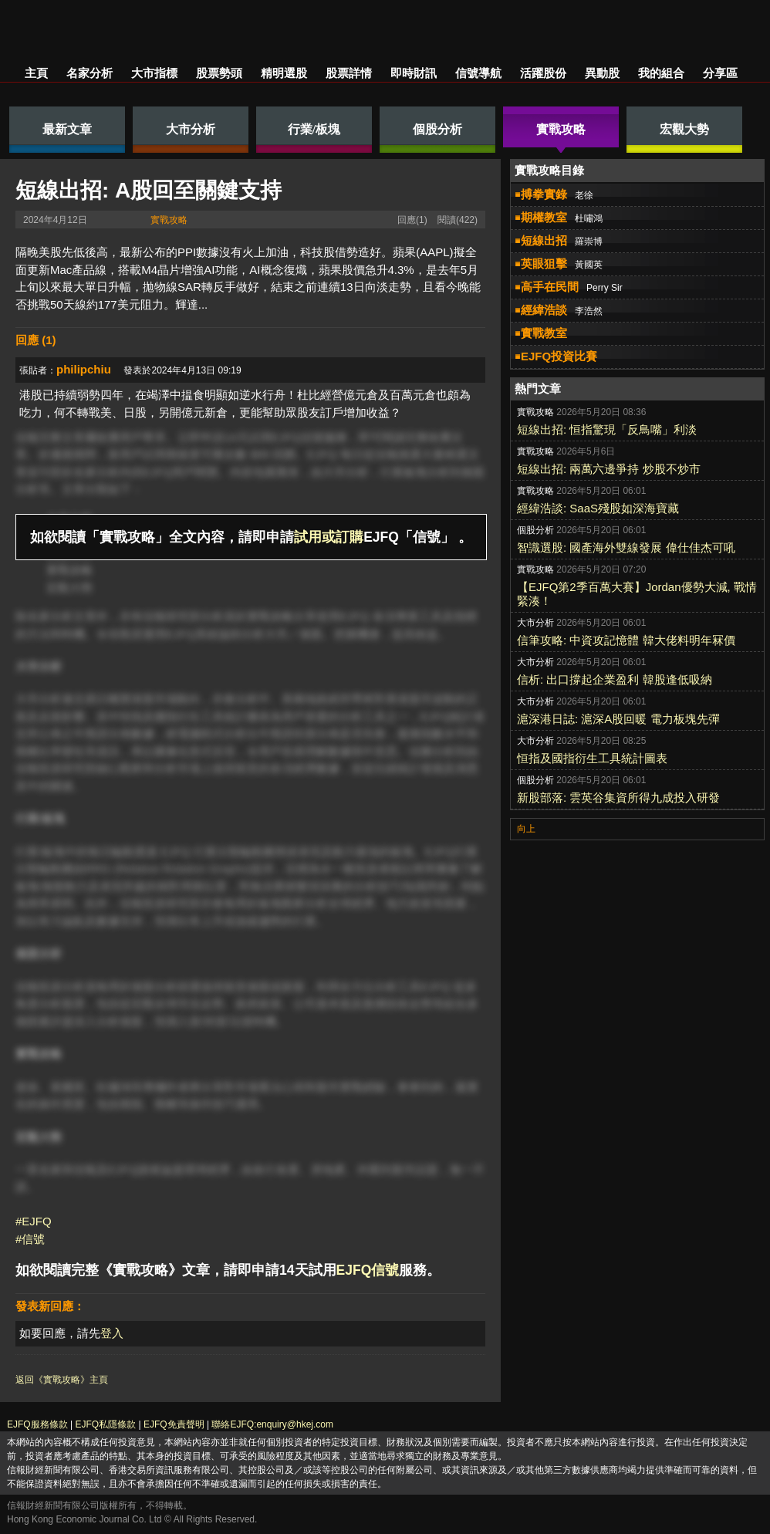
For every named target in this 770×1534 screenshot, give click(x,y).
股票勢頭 (219, 72)
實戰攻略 (168, 220)
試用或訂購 (328, 537)
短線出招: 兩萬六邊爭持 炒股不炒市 (609, 468)
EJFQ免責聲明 (174, 1424)
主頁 (36, 72)
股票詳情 (349, 72)
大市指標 (154, 72)
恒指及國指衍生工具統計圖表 (592, 758)
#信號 (30, 1238)
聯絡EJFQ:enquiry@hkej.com (272, 1424)
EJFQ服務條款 (37, 1424)
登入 (111, 1333)
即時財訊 (413, 72)
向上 (526, 828)
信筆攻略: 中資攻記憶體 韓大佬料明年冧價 (626, 640)
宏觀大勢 (69, 587)
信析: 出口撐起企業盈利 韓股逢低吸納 (614, 679)
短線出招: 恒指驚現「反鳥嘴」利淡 (607, 429)
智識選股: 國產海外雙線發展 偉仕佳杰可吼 (626, 547)
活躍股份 (543, 72)
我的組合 (661, 72)
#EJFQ (33, 1221)
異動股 (602, 72)
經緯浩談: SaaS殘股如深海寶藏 (598, 508)
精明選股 (284, 72)
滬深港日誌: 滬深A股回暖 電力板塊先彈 (618, 718)
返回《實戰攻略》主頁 (61, 1379)
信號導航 (478, 72)
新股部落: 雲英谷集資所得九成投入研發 (618, 797)
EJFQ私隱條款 (105, 1424)
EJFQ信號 (368, 1270)
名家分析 (89, 72)
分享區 (720, 72)
